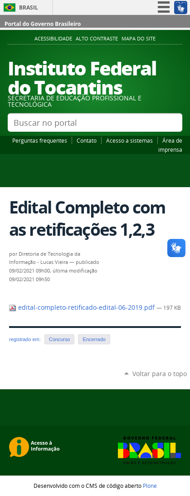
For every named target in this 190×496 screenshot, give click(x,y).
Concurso (59, 339)
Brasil (28, 7)
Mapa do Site (139, 38)
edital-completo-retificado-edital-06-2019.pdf (82, 307)
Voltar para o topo (159, 373)
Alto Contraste (97, 38)
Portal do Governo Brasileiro (43, 24)
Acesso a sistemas (129, 140)
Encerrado (94, 339)
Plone (150, 485)
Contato (87, 140)
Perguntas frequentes (39, 140)
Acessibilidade (53, 38)
